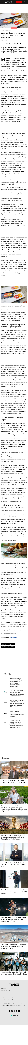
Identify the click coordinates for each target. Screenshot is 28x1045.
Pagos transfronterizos (8, 646)
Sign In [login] (25, 2)
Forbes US (14, 637)
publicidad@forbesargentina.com (11, 990)
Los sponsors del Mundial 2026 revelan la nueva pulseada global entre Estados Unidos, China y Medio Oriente (14, 837)
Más (16, 674)
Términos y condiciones (11, 1005)
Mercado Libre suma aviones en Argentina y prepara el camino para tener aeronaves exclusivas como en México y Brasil (16, 682)
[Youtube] (16, 1011)
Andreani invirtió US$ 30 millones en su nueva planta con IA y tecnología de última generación (17, 693)
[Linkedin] (19, 1011)
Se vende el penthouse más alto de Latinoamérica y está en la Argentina (17, 714)
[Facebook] (9, 1011)
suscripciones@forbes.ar (11, 997)
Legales (19, 1005)
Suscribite (19, 1)
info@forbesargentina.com (9, 992)
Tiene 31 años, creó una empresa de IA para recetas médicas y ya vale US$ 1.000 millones (14, 892)
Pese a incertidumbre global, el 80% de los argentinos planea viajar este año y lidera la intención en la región (14, 974)
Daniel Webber (4, 40)
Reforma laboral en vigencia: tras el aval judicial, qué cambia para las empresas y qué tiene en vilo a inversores (16, 724)
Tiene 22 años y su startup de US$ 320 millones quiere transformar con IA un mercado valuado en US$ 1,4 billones (17, 704)
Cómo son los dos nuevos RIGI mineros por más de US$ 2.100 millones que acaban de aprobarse (13, 946)
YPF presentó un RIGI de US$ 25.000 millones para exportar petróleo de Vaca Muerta (13, 864)
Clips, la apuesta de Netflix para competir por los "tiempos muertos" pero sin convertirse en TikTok (14, 919)
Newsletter (8, 1003)
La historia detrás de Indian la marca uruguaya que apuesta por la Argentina (13, 781)
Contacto (13, 1003)
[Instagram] (14, 1011)
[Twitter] (12, 1011)
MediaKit (3, 1003)
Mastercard (11, 644)
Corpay (4, 644)
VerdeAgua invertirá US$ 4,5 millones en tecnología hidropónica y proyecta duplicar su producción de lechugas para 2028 (14, 808)
